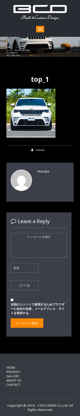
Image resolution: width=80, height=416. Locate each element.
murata (38, 150)
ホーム (9, 50)
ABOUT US (13, 380)
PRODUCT (13, 372)
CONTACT (13, 385)
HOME (10, 367)
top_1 (40, 79)
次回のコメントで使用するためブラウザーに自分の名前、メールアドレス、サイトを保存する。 (37, 308)
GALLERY (12, 376)
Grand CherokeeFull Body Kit (18, 53)
